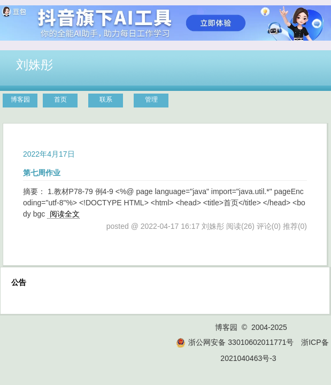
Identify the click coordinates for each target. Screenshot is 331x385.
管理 (151, 99)
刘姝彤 (34, 65)
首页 (60, 99)
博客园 (20, 99)
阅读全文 (65, 214)
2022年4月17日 (49, 154)
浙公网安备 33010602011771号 (235, 342)
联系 (105, 99)
